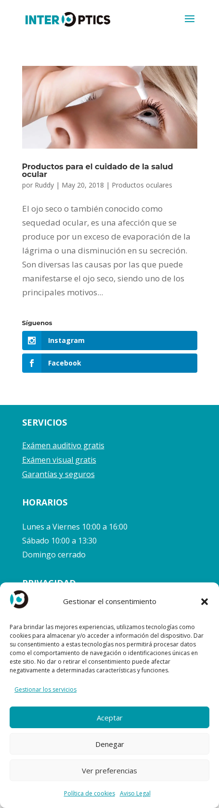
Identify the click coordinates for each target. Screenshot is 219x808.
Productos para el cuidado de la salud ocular (97, 170)
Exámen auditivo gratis (63, 445)
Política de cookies (89, 793)
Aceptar (110, 717)
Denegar (109, 744)
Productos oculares (142, 184)
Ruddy (44, 184)
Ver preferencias (109, 770)
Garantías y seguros (58, 474)
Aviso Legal (135, 793)
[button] (204, 601)
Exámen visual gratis (59, 459)
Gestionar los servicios (45, 689)
